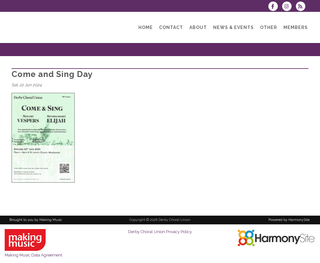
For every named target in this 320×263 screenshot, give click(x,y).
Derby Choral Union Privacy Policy (160, 231)
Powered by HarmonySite (289, 220)
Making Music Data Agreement (33, 255)
